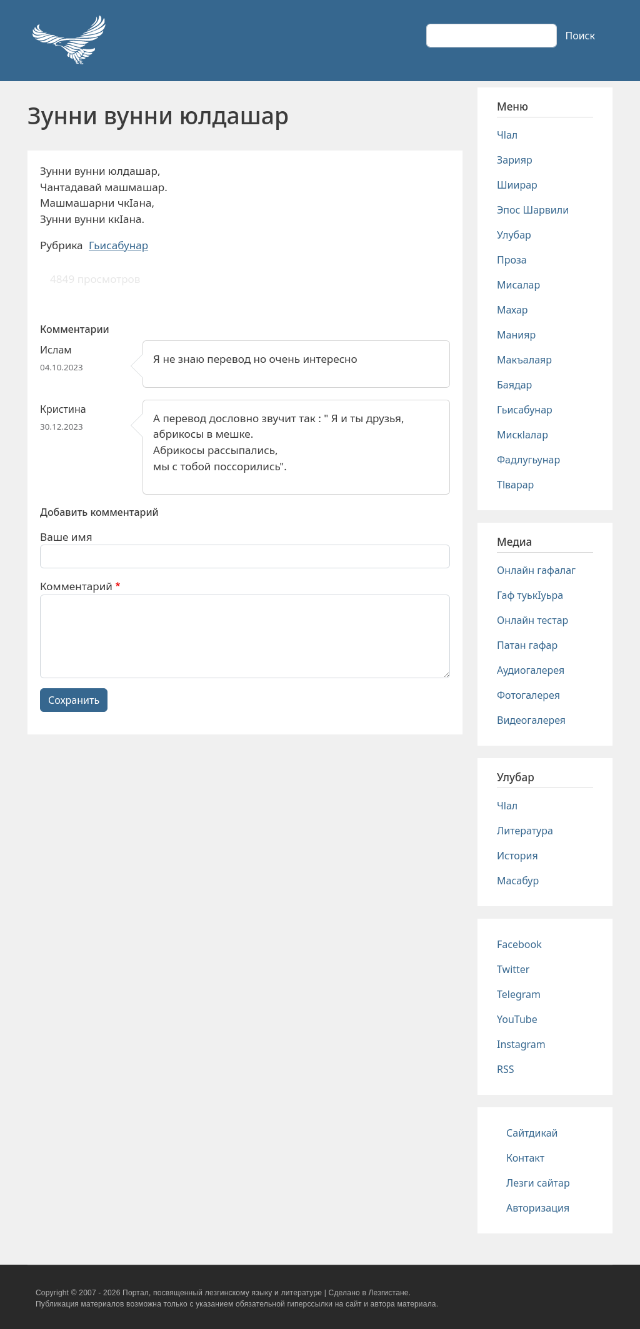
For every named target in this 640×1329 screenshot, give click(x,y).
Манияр (516, 335)
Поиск (580, 35)
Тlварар (515, 485)
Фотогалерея (528, 695)
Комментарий (76, 586)
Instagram (521, 1044)
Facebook (519, 944)
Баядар (514, 385)
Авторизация (537, 1208)
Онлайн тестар (532, 620)
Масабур (518, 880)
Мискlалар (522, 435)
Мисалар (518, 285)
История (517, 855)
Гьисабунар (118, 245)
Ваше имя (66, 537)
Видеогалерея (531, 720)
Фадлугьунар (528, 460)
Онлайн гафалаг (536, 570)
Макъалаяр (524, 360)
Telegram (519, 994)
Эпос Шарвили (533, 210)
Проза (512, 260)
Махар (512, 310)
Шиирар (517, 185)
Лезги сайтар (538, 1183)
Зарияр (514, 160)
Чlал (507, 135)
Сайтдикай (532, 1133)
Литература (525, 830)
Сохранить (73, 700)
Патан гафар (527, 645)
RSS (505, 1069)
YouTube (517, 1019)
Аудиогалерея (530, 670)
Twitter (513, 969)
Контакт (525, 1158)
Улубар (514, 235)
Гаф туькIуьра (530, 595)
